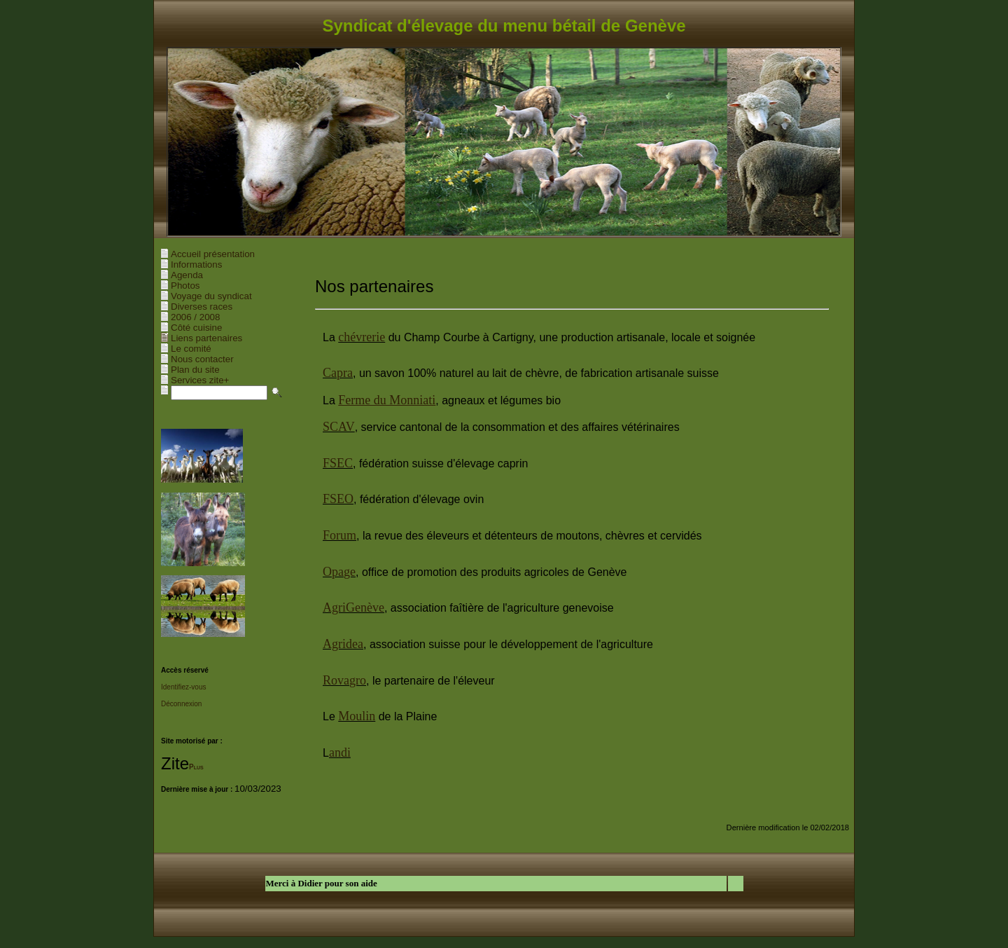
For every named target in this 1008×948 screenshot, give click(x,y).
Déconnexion (181, 704)
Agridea (343, 644)
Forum (339, 535)
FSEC (338, 463)
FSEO (338, 499)
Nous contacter (202, 359)
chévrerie (361, 337)
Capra (338, 373)
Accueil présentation (213, 254)
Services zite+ (200, 380)
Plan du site (195, 369)
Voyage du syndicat (211, 296)
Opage (339, 572)
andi (340, 753)
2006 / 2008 (195, 317)
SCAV (339, 427)
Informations (196, 264)
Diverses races (201, 306)
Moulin (356, 716)
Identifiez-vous (183, 687)
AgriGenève (353, 607)
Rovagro (344, 680)
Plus (196, 767)
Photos (185, 285)
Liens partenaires (206, 338)
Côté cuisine (196, 327)
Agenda (187, 275)
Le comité (191, 348)
